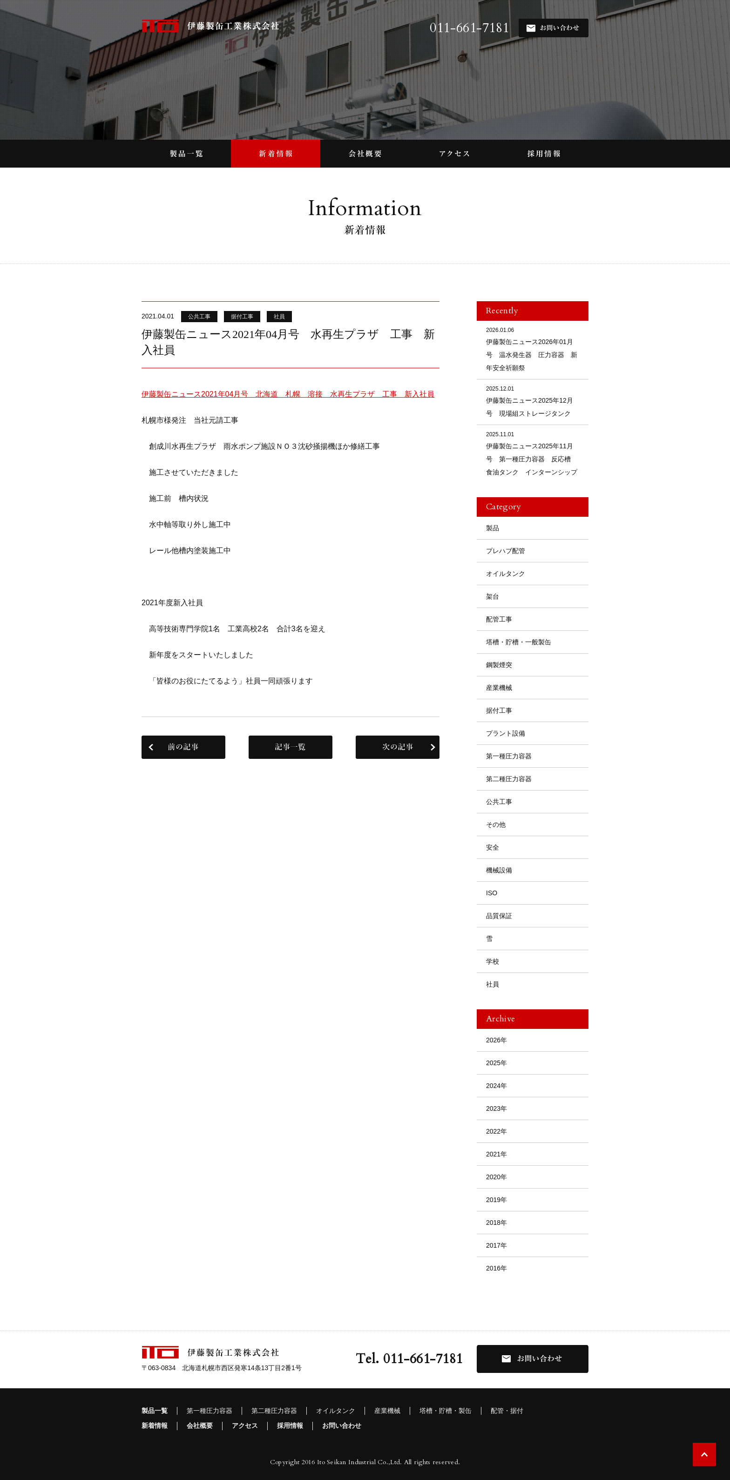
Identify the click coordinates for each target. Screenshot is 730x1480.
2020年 (496, 1177)
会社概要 (200, 1425)
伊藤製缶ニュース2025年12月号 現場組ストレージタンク (532, 400)
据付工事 (499, 710)
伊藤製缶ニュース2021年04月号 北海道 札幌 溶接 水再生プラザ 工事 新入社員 (288, 394)
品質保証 (499, 915)
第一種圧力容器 (509, 756)
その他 (496, 824)
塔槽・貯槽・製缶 (445, 1410)
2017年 (496, 1245)
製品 (492, 528)
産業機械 (499, 687)
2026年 (496, 1040)
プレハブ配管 (505, 550)
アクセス (245, 1425)
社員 (492, 984)
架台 (492, 596)
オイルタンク (505, 573)
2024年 (496, 1085)
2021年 (496, 1154)
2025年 (496, 1063)
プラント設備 (505, 733)
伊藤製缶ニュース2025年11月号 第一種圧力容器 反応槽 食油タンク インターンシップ (532, 453)
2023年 (496, 1108)
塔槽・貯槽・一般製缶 (518, 642)
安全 (492, 847)
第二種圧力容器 (509, 779)
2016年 (496, 1268)
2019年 (496, 1199)
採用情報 (290, 1425)
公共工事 (499, 801)
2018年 (496, 1222)
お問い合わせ (341, 1425)
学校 (492, 961)
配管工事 (499, 619)
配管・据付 (507, 1410)
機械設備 (499, 870)
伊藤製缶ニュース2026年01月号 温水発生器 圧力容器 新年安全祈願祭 (532, 348)
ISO (491, 893)
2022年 (496, 1131)
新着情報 (155, 1425)
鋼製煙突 (499, 665)
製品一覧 (155, 1410)
